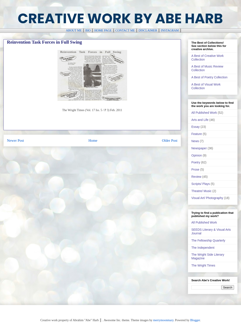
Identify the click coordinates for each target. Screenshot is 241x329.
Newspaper (199, 148)
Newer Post (15, 140)
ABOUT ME (74, 30)
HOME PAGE (103, 30)
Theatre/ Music (201, 191)
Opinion (196, 155)
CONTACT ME (125, 30)
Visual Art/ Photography (207, 198)
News (195, 141)
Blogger (195, 320)
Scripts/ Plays (200, 184)
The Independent (202, 247)
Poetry (195, 162)
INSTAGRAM (170, 30)
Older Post (169, 140)
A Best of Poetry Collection (209, 77)
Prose (195, 169)
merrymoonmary (163, 320)
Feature (196, 134)
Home (92, 140)
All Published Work (204, 112)
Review (196, 176)
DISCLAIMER (147, 30)
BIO (88, 30)
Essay (195, 126)
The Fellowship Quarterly (208, 240)
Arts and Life (200, 120)
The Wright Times (203, 265)
